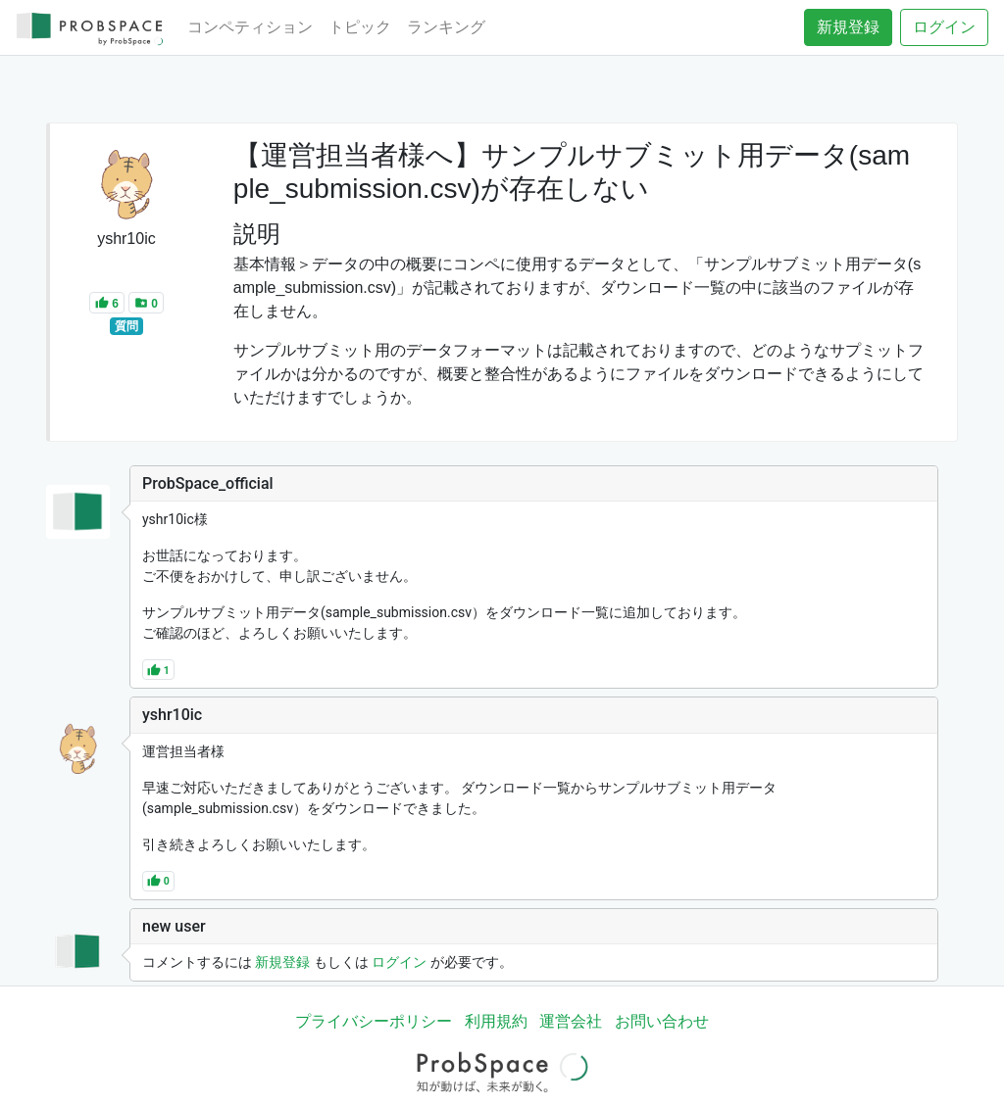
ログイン (944, 27)
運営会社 (570, 1021)
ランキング (446, 27)
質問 (126, 326)
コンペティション (250, 27)
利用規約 (496, 1021)
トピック (359, 27)
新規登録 (848, 27)
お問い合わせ (662, 1021)
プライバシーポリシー (373, 1021)
